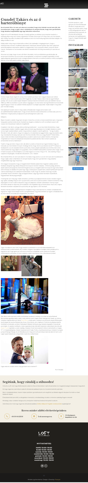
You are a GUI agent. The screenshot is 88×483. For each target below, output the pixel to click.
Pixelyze (57, 480)
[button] (44, 475)
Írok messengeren (45, 417)
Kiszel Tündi (5, 328)
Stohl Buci (24, 320)
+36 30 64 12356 (17, 417)
